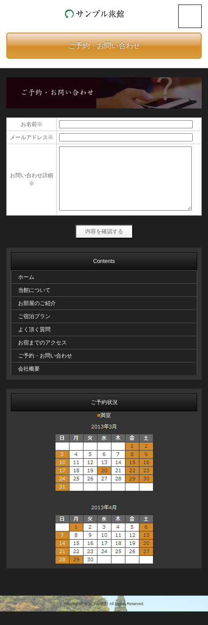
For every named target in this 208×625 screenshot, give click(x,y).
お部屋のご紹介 (37, 317)
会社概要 (29, 382)
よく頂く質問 (34, 343)
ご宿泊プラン (34, 330)
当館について (34, 304)
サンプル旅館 (96, 617)
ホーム (26, 290)
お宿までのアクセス (42, 356)
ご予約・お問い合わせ (104, 45)
